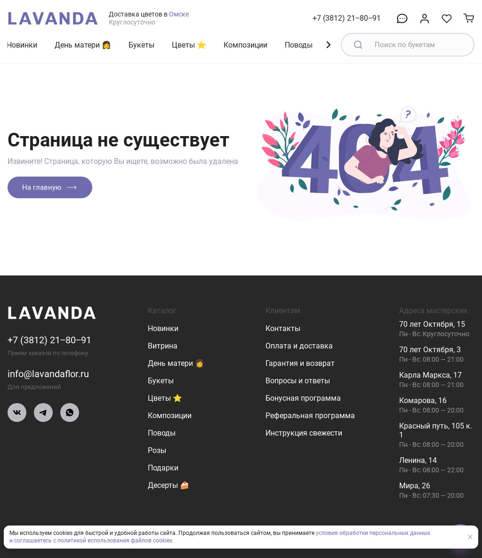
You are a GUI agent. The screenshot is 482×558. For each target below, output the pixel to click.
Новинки (22, 45)
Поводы (299, 45)
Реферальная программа (310, 415)
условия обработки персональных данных (373, 533)
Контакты (282, 328)
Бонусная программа (303, 398)
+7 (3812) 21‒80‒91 (347, 18)
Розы (157, 450)
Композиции (245, 45)
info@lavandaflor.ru (48, 374)
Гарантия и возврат (300, 363)
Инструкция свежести (303, 433)
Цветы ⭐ (189, 45)
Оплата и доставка (299, 345)
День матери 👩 (83, 45)
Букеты (141, 45)
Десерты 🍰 (168, 485)
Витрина (162, 345)
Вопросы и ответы (297, 380)
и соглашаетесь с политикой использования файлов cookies (90, 541)
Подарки (163, 467)
